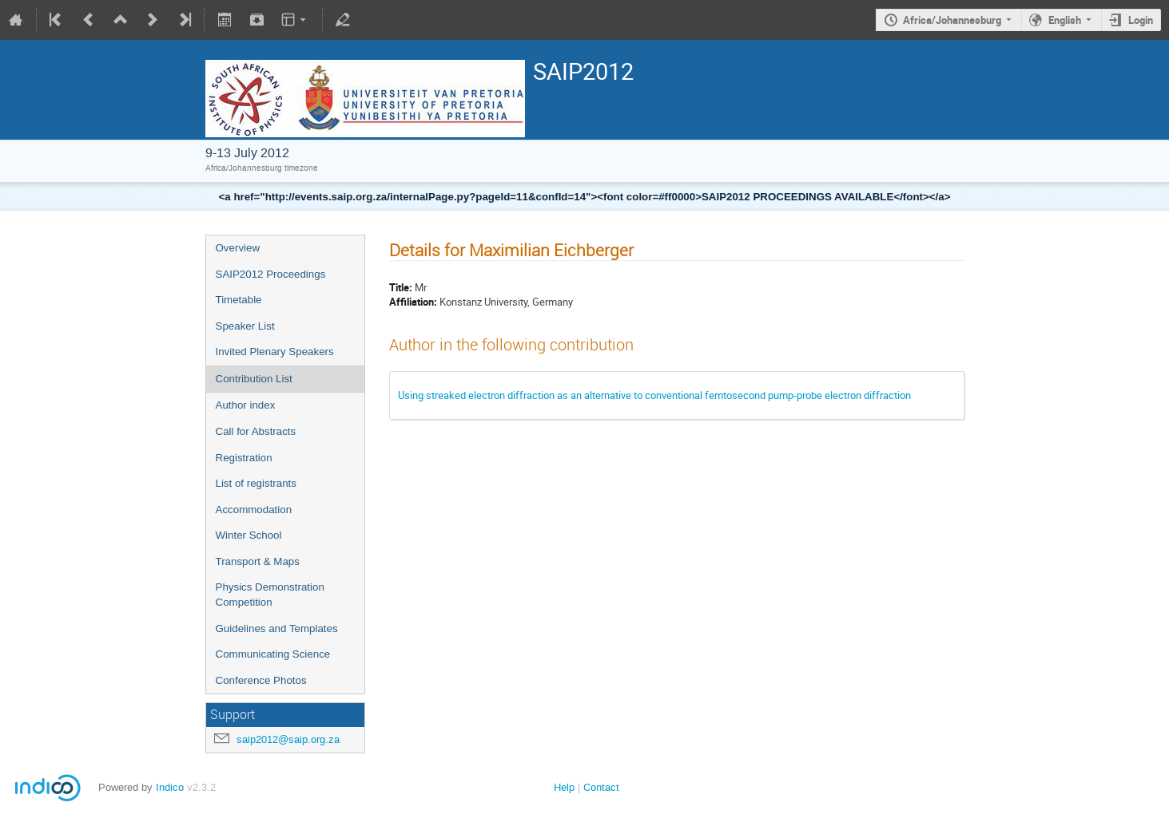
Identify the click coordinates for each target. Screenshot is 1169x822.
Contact (601, 787)
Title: (400, 287)
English (1064, 20)
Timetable (239, 300)
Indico (170, 787)
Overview (238, 248)
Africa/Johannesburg (952, 20)
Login (1140, 20)
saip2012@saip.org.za (288, 739)
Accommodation (254, 510)
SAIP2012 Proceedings (271, 274)
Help (564, 787)
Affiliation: (413, 301)
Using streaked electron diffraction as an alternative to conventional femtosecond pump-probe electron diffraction (654, 395)
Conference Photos (261, 680)
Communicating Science (273, 654)
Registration (244, 458)
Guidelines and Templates (277, 628)
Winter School (249, 535)
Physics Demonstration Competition (270, 594)
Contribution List (254, 379)
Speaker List (245, 326)
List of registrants (256, 483)
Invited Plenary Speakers (275, 352)
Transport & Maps (258, 561)
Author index (246, 405)
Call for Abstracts (256, 431)
